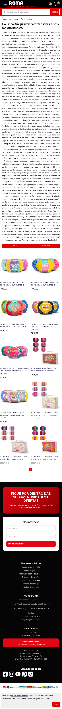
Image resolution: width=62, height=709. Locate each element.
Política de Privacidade (19, 696)
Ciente (56, 704)
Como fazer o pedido (31, 567)
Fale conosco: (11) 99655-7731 (31, 600)
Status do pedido (31, 570)
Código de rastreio (31, 587)
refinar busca (16, 246)
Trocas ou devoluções (31, 577)
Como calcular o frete (31, 580)
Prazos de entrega (31, 584)
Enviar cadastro (16, 544)
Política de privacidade (31, 636)
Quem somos (30, 632)
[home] (16, 4)
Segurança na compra (31, 620)
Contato (31, 613)
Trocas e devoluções (31, 616)
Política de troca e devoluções (31, 574)
